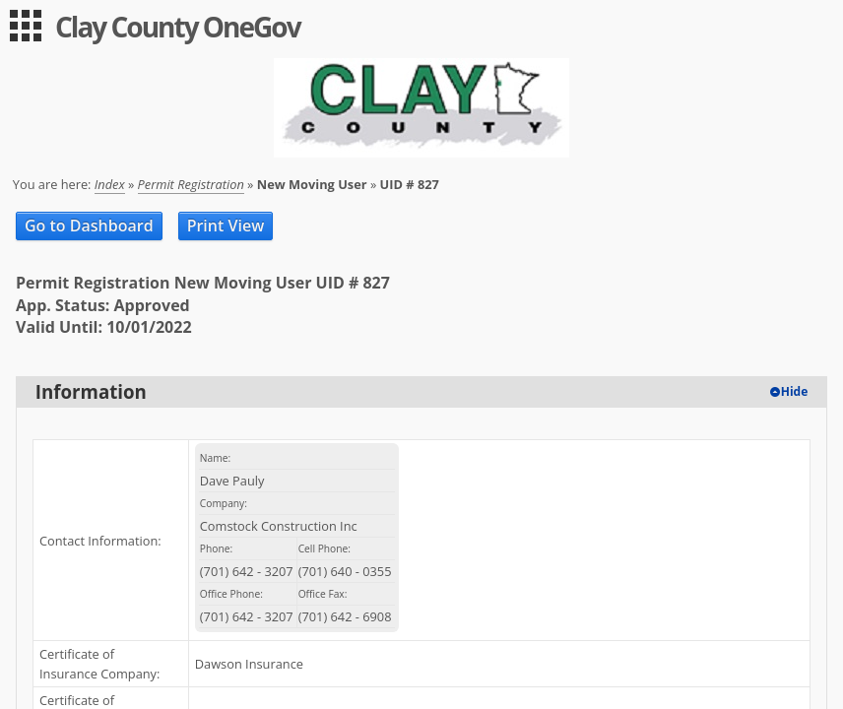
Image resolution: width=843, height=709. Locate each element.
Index (110, 184)
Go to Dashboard (89, 225)
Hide (795, 391)
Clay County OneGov (177, 26)
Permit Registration (191, 184)
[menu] (25, 25)
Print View (226, 225)
